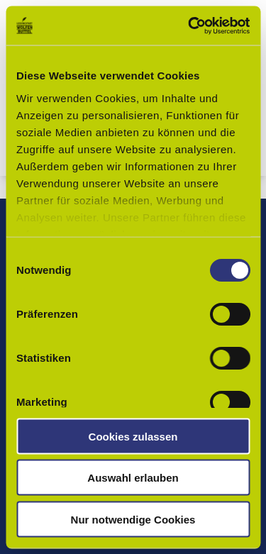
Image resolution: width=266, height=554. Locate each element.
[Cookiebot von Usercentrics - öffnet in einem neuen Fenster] (189, 25)
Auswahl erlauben (132, 478)
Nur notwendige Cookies (133, 519)
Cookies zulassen (133, 436)
